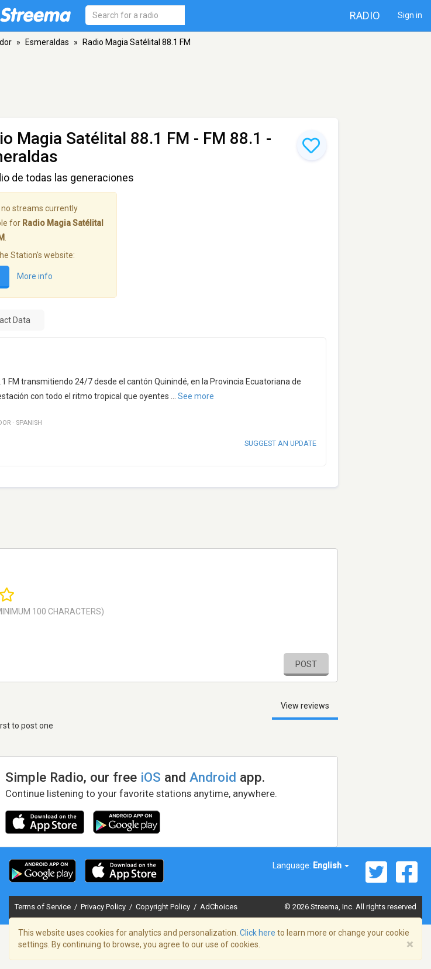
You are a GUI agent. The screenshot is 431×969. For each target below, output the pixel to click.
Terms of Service (44, 906)
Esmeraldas (47, 42)
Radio (365, 15)
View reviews (305, 705)
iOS (150, 777)
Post (306, 664)
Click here (257, 932)
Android (212, 777)
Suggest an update (280, 443)
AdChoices (218, 906)
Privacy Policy (104, 906)
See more (196, 396)
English (331, 865)
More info (35, 276)
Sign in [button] (410, 15)
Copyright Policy (164, 906)
